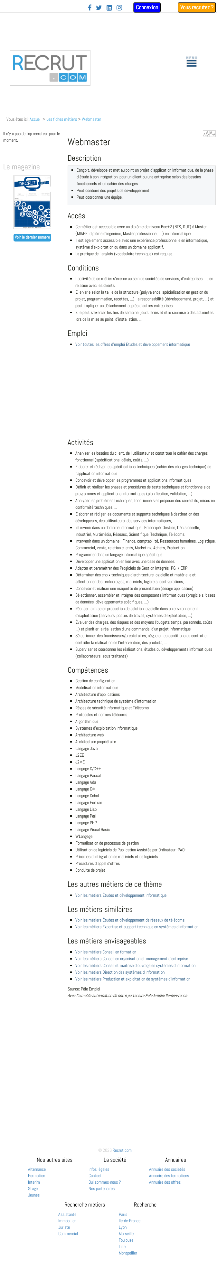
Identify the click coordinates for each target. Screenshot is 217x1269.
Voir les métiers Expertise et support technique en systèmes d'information (136, 927)
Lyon (123, 1227)
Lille (122, 1246)
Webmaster (91, 119)
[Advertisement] (142, 399)
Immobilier (67, 1221)
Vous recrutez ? (196, 7)
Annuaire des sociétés (167, 1169)
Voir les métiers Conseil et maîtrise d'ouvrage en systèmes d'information (135, 965)
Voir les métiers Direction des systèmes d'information (120, 972)
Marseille (126, 1233)
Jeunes (34, 1195)
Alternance (37, 1169)
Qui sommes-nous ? (105, 1182)
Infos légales (99, 1169)
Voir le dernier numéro (32, 237)
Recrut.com (122, 1150)
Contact (95, 1176)
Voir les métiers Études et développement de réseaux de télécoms (129, 920)
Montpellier (128, 1253)
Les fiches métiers (61, 119)
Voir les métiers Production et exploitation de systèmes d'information (132, 979)
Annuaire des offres (165, 1182)
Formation (36, 1176)
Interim (34, 1182)
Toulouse (126, 1240)
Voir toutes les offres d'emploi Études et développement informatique (132, 344)
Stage (33, 1188)
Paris (123, 1214)
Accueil (36, 119)
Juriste (64, 1227)
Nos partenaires (102, 1188)
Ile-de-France (129, 1221)
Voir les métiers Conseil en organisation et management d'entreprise (131, 958)
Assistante (67, 1214)
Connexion (147, 7)
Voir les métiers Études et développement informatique (120, 895)
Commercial (68, 1233)
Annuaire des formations (169, 1176)
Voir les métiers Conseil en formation (105, 952)
